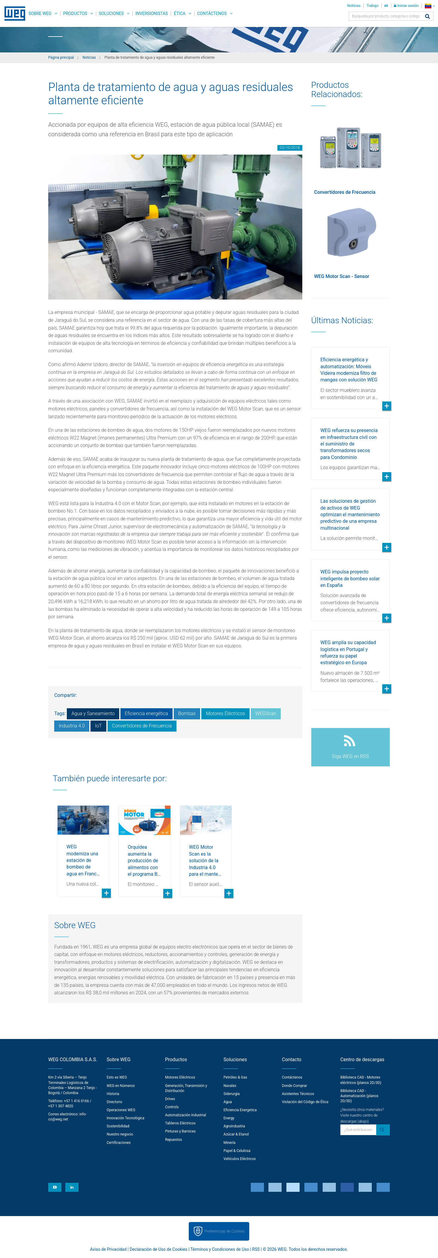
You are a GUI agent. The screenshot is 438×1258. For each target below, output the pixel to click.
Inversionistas (151, 13)
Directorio (114, 1102)
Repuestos (173, 1140)
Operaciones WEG (121, 1110)
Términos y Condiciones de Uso (219, 1249)
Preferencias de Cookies (224, 1231)
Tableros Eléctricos (180, 1123)
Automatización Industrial (185, 1115)
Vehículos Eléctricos (239, 1159)
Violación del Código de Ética (305, 1102)
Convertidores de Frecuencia (142, 726)
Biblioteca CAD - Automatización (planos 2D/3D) (359, 1096)
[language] (430, 6)
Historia (113, 1094)
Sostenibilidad (118, 1126)
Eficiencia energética (146, 713)
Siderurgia (231, 1094)
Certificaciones (119, 1143)
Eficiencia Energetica (240, 1110)
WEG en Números (121, 1086)
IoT (98, 726)
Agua (227, 1102)
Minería (229, 1143)
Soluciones (111, 13)
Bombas (187, 713)
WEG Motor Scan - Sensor (341, 276)
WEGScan (265, 713)
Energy (228, 1118)
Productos (75, 13)
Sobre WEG (40, 13)
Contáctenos (212, 13)
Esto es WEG (117, 1077)
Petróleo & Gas (235, 1077)
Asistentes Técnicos (298, 1094)
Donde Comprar (294, 1086)
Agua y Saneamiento (92, 713)
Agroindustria (234, 1126)
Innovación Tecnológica (125, 1118)
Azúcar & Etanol (236, 1134)
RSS (256, 1249)
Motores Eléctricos (225, 713)
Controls (172, 1107)
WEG (12, 13)
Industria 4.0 (72, 726)
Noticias (353, 6)
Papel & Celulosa (236, 1151)
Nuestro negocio (120, 1134)
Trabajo (372, 6)
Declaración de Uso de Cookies (159, 1249)
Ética (179, 13)
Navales (229, 1086)
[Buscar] (428, 17)
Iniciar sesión (406, 6)
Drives (170, 1099)
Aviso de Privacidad (108, 1249)
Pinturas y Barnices (180, 1131)
